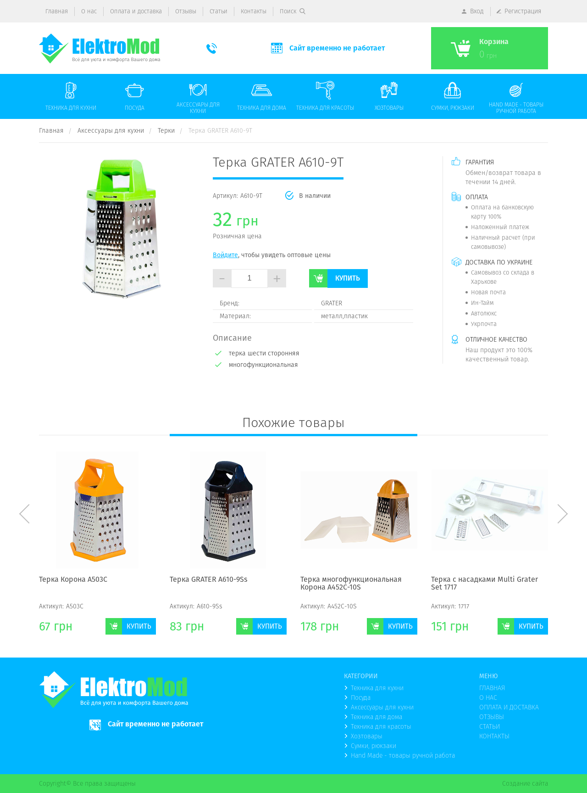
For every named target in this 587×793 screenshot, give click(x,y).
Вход (477, 11)
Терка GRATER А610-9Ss (208, 580)
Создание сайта (525, 783)
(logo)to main (99, 48)
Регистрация (523, 11)
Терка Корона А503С (73, 580)
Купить (347, 278)
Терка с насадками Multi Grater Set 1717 (484, 583)
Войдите (225, 254)
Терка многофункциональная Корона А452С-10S (351, 583)
